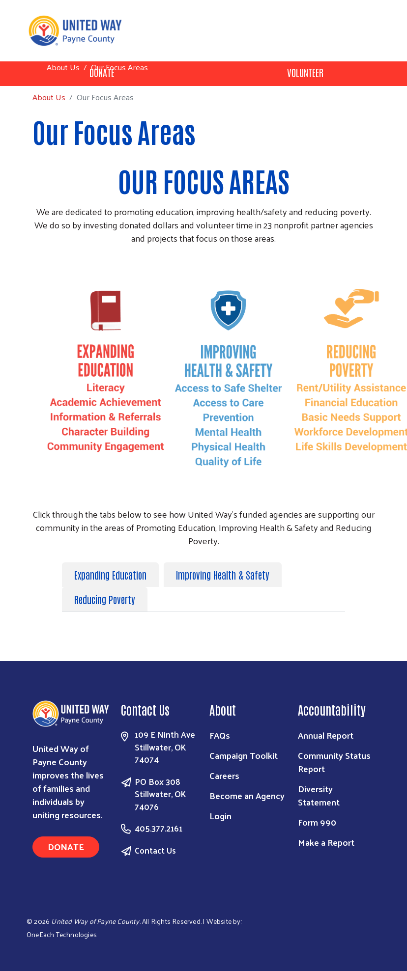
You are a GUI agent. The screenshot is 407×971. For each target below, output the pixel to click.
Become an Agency (247, 795)
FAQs (219, 735)
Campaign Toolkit (243, 755)
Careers (224, 775)
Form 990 (317, 822)
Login (220, 815)
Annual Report (325, 735)
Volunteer (305, 72)
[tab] (113, 574)
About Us (63, 67)
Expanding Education (110, 574)
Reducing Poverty (104, 599)
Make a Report (326, 842)
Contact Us (155, 850)
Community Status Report (334, 762)
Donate (66, 846)
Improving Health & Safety (222, 574)
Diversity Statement (319, 795)
